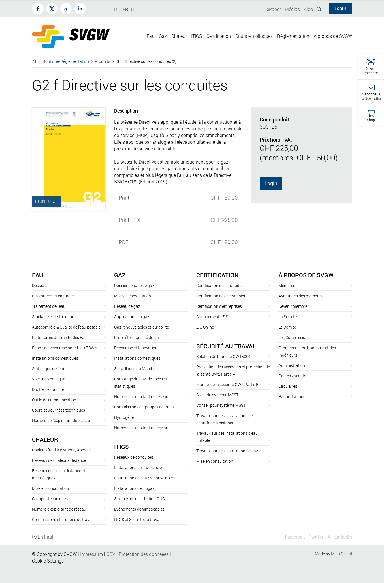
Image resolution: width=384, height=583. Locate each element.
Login (270, 183)
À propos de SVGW (306, 275)
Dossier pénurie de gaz (134, 285)
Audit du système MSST (217, 395)
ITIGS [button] (196, 36)
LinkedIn (343, 537)
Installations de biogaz (134, 488)
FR (125, 9)
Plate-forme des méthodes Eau (59, 337)
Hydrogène (124, 417)
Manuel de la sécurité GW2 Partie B (227, 384)
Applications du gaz (131, 316)
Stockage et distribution (53, 316)
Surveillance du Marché (134, 368)
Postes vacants (292, 375)
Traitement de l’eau (48, 306)
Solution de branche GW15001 (223, 356)
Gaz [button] (163, 36)
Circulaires (287, 386)
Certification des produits (218, 285)
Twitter (316, 537)
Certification (217, 275)
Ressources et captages (53, 296)
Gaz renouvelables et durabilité (141, 327)
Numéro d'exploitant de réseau (141, 396)
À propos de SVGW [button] (333, 36)
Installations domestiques (55, 358)
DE (117, 9)
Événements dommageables (139, 509)
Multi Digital (341, 553)
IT (133, 9)
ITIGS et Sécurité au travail (137, 519)
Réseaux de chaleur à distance (59, 460)
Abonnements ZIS (212, 316)
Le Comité (287, 327)
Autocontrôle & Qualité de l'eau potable (66, 327)
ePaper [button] (274, 9)
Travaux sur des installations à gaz (227, 450)
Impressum (91, 554)
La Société (287, 316)
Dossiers (39, 285)
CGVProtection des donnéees (137, 554)
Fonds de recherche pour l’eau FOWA (64, 347)
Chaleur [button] (179, 36)
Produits (102, 61)
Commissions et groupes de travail (62, 519)
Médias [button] (292, 9)
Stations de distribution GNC (139, 498)
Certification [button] (218, 36)
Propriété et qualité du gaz (137, 337)
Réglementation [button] (293, 36)
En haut (42, 537)
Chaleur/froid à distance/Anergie (61, 450)
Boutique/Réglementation (66, 61)
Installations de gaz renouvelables (144, 478)
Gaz (119, 275)
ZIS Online (205, 327)
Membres (286, 285)
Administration (291, 365)
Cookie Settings (48, 561)
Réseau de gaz (127, 306)
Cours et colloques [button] (254, 36)
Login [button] (340, 8)
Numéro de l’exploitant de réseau (61, 420)
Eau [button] (151, 36)
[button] (371, 67)
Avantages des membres (300, 296)
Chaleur (45, 439)
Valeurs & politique (48, 379)
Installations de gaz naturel (138, 467)
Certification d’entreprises (219, 306)
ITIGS (121, 446)
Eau (37, 275)
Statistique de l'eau (48, 368)
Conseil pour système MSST (221, 405)
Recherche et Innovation (135, 347)
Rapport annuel (292, 396)
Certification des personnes (220, 296)
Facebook (295, 537)
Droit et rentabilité (48, 389)
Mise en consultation (50, 488)
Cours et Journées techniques (58, 410)
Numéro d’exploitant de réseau (59, 509)
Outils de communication (54, 399)
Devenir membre (292, 306)
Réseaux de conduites (133, 457)
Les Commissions (294, 337)
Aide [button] (308, 9)
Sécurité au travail (226, 346)
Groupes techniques (50, 498)
